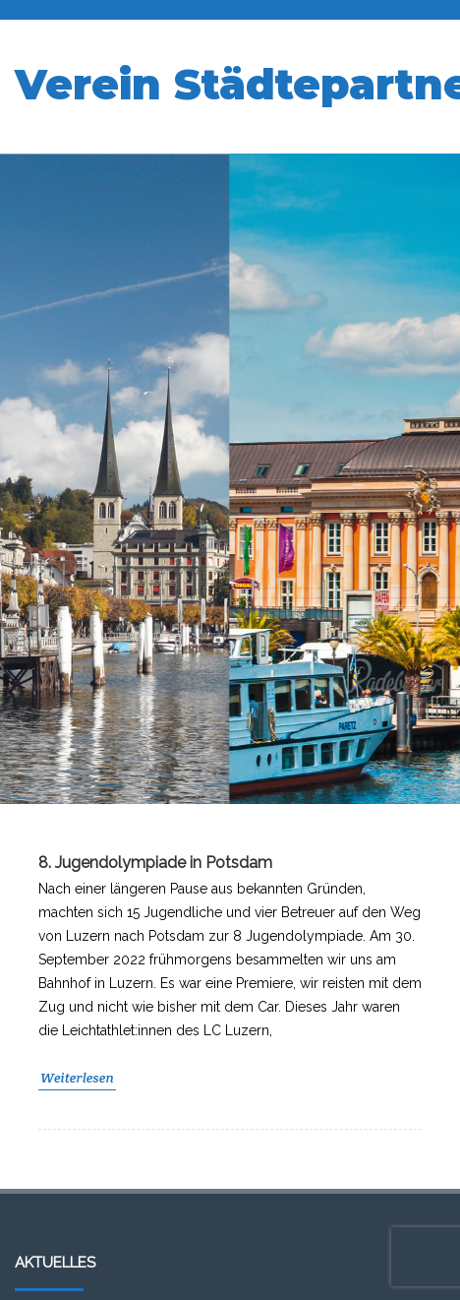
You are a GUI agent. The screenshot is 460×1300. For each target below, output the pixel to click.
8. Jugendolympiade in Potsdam (155, 862)
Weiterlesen (77, 1077)
